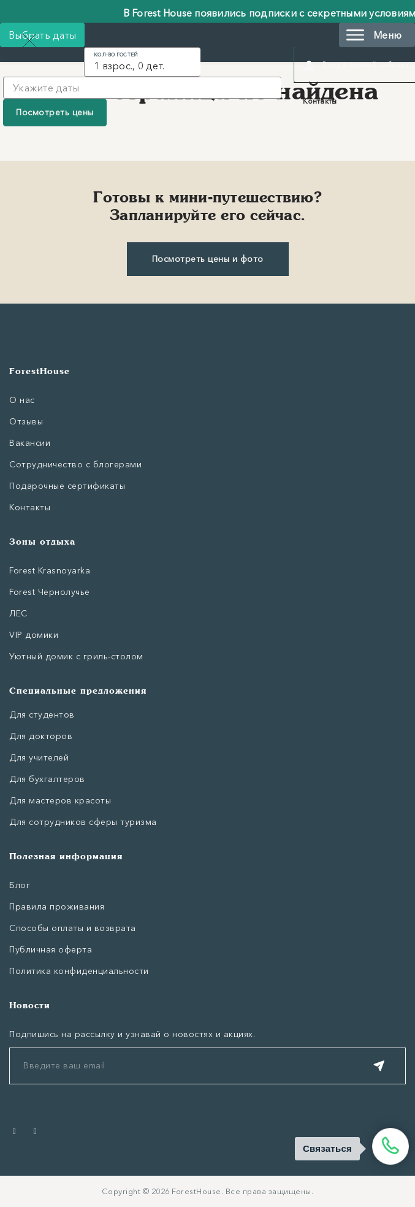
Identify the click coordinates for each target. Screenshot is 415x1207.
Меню (374, 35)
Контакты (320, 100)
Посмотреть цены (55, 112)
